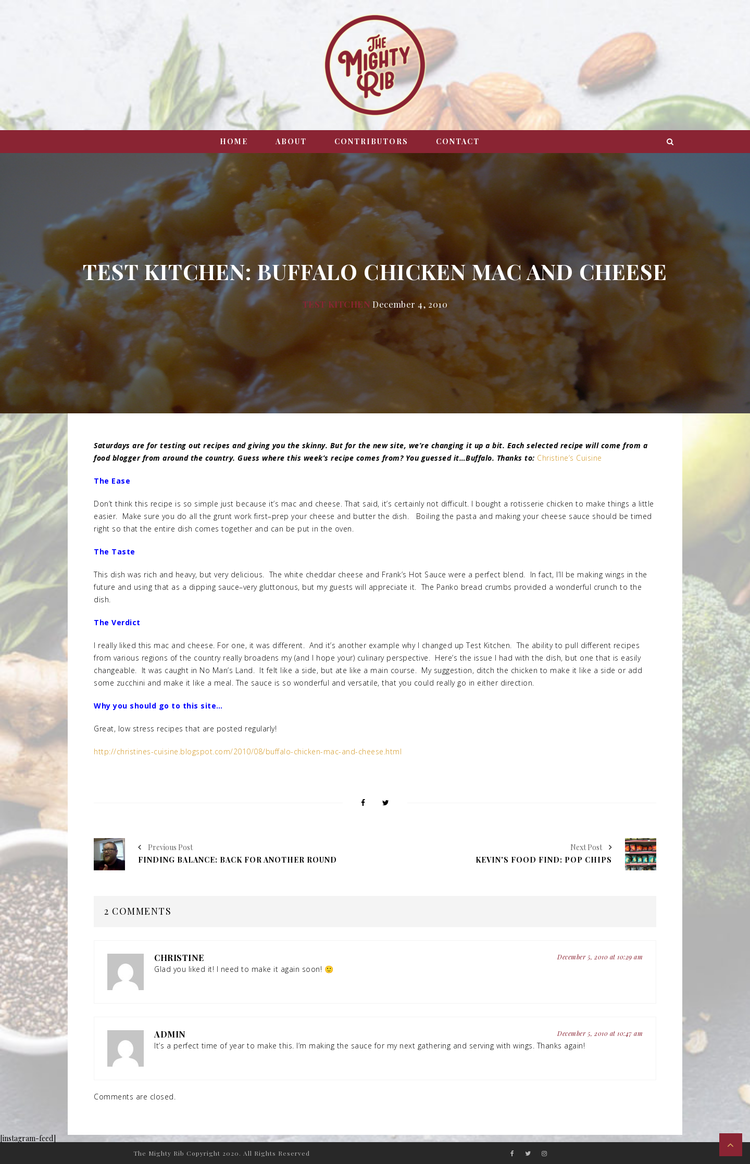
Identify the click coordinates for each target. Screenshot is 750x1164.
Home (234, 141)
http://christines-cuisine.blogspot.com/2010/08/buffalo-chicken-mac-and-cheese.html (248, 751)
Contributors (371, 141)
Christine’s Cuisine (569, 458)
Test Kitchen (336, 304)
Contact (458, 141)
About (291, 141)
